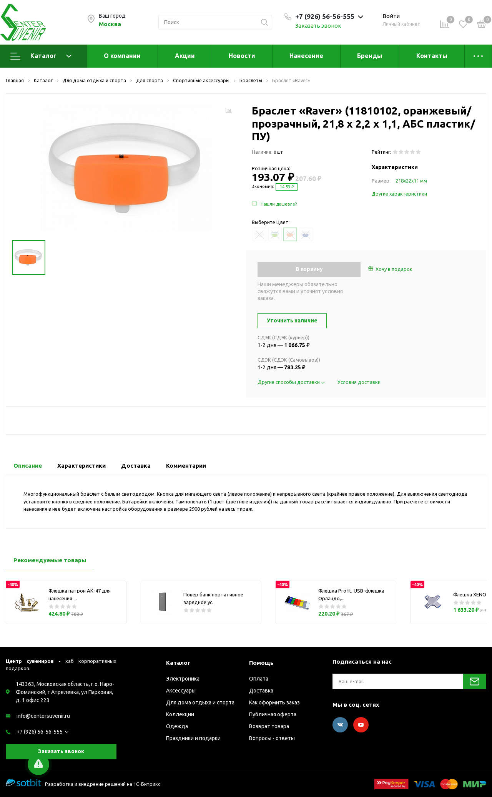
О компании (122, 55)
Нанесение (306, 55)
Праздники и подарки (193, 738)
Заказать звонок (318, 25)
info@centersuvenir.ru (43, 716)
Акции (185, 55)
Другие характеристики (399, 193)
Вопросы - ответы (272, 738)
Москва (110, 24)
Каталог (40, 56)
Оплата (258, 679)
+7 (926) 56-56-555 (40, 732)
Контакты (431, 55)
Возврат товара (269, 726)
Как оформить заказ (274, 702)
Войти (391, 16)
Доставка (261, 690)
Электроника (182, 679)
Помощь (261, 662)
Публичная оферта (272, 714)
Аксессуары (181, 690)
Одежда (177, 726)
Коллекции (180, 714)
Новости (242, 55)
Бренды (369, 55)
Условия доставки (359, 382)
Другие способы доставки (292, 382)
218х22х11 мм (411, 180)
